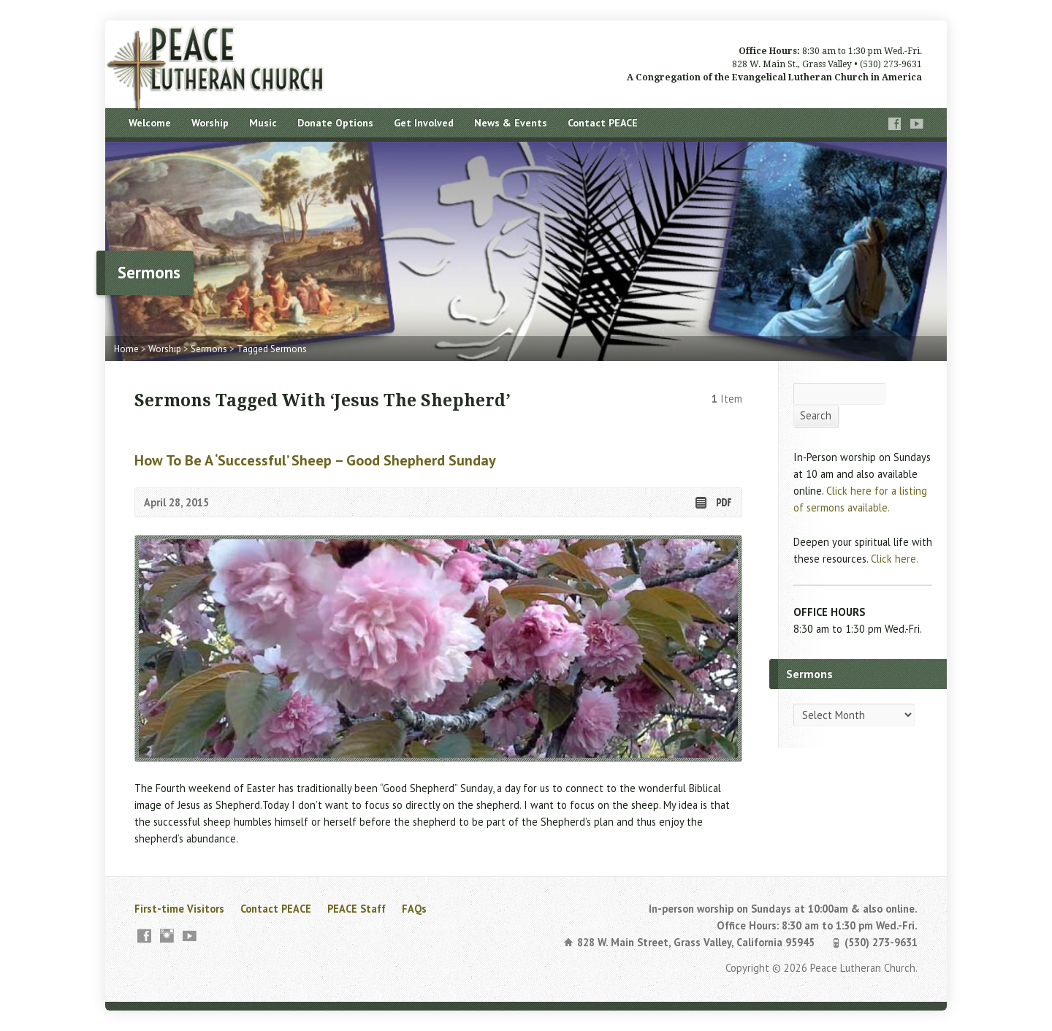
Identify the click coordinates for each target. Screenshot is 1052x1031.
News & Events (510, 122)
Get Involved (424, 122)
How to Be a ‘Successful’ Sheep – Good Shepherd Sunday (315, 460)
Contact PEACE (603, 122)
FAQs (414, 909)
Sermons (209, 349)
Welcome (150, 122)
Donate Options (335, 122)
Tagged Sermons (272, 349)
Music (263, 122)
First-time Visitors (179, 909)
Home (126, 349)
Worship (210, 122)
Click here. (894, 559)
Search (815, 415)
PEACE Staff (356, 909)
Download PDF (722, 502)
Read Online (700, 502)
